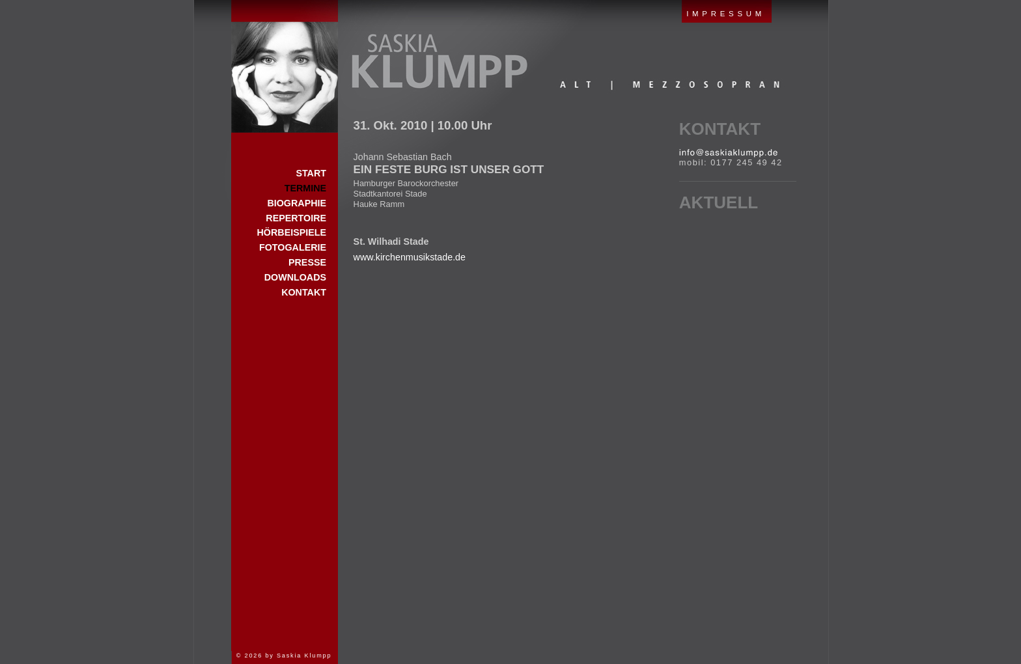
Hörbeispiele (291, 232)
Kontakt (720, 129)
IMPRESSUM (725, 14)
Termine (305, 188)
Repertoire (296, 218)
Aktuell (718, 202)
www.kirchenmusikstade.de (410, 257)
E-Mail (728, 153)
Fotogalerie (292, 247)
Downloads (295, 277)
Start (284, 66)
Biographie (296, 203)
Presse (307, 262)
